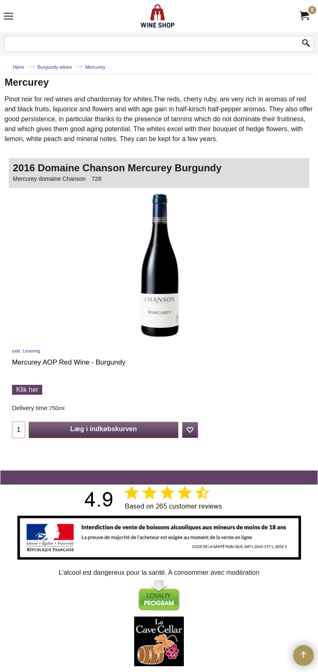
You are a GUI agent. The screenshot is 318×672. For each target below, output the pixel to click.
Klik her (27, 389)
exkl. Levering (26, 350)
